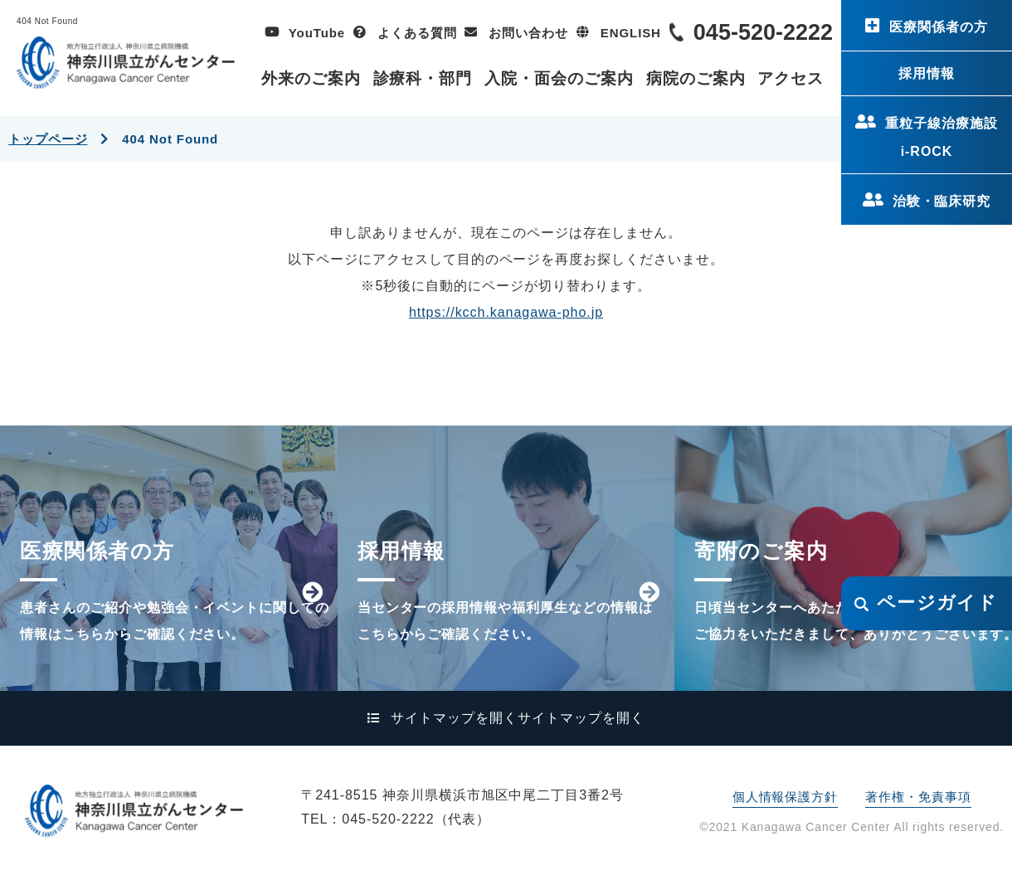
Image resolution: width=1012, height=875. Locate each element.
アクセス (790, 78)
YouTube (317, 33)
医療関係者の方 (938, 27)
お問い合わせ (528, 33)
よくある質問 (416, 33)
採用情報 (926, 73)
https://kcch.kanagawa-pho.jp (506, 312)
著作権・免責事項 (918, 797)
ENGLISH (631, 33)
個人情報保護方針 (785, 797)
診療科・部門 (423, 78)
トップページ (47, 139)
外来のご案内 (311, 78)
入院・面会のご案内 (559, 78)
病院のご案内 (696, 78)
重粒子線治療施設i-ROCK (941, 137)
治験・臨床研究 (942, 201)
